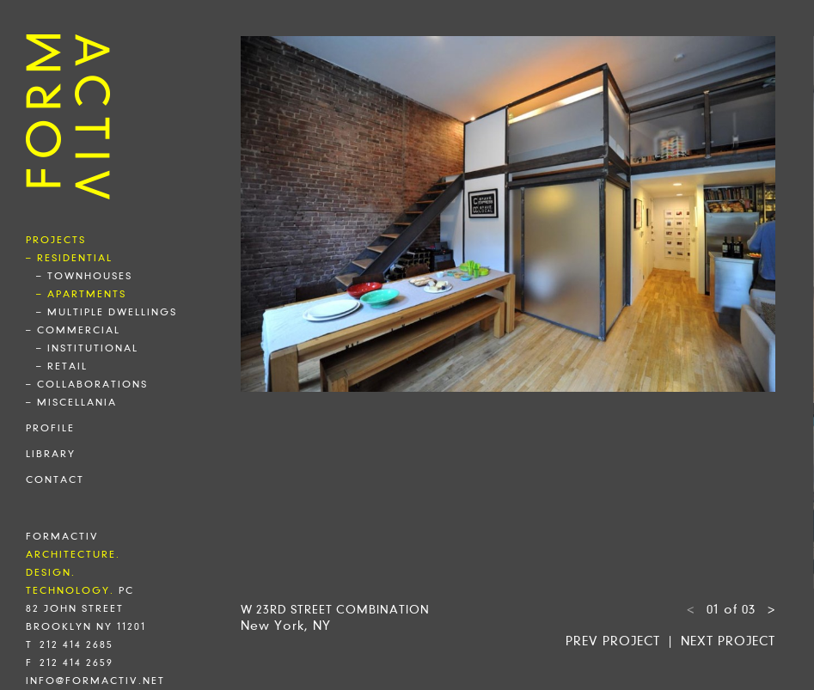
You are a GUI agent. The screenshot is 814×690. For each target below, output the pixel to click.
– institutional (87, 348)
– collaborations (87, 384)
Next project (728, 641)
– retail (62, 366)
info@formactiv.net (95, 681)
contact (55, 479)
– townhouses (84, 276)
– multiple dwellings (106, 312)
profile (50, 428)
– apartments (81, 294)
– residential (69, 258)
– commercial (73, 330)
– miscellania (71, 402)
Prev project (613, 641)
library (51, 454)
